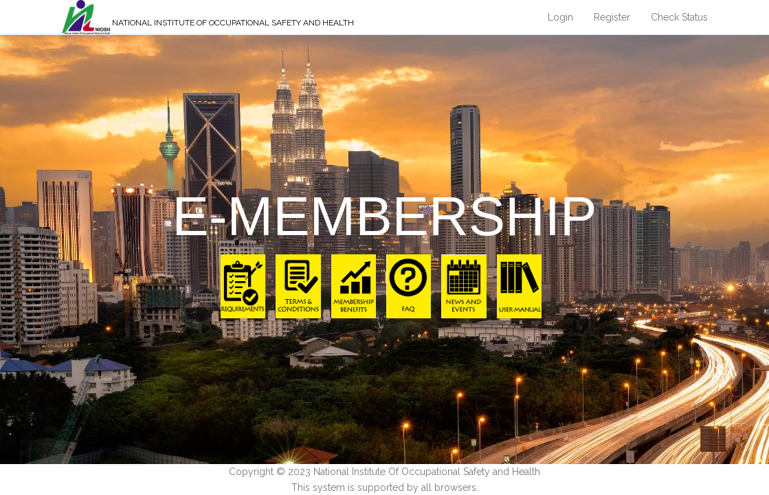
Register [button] (612, 17)
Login (560, 17)
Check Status (679, 17)
